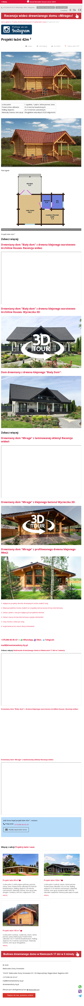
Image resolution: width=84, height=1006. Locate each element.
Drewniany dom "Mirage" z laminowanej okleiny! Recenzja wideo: (27, 759)
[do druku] (55, 46)
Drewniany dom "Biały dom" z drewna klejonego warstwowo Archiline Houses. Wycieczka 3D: (38, 310)
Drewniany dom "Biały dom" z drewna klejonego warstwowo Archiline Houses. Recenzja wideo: (38, 246)
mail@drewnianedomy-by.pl (14, 645)
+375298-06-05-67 (8, 7)
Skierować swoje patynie (45, 7)
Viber (25, 7)
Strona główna (6, 22)
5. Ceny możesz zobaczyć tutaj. (12, 622)
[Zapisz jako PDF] (72, 46)
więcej (5, 895)
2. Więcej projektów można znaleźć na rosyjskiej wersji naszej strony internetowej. (32, 608)
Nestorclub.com (34, 990)
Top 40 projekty (61, 7)
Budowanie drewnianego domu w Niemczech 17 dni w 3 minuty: (39, 650)
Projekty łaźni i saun (39, 22)
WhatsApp (19, 7)
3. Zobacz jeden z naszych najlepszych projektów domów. (22, 612)
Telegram (31, 7)
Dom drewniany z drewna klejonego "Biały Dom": (31, 372)
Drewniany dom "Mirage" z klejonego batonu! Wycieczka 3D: (38, 502)
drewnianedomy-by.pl (11, 984)
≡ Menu (4, 2)
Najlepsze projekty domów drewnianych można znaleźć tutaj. (25, 603)
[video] (28, 46)
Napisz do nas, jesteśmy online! (18, 995)
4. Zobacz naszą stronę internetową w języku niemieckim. (22, 617)
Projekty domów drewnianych (22, 22)
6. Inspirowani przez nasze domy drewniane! (17, 626)
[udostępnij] (42, 46)
